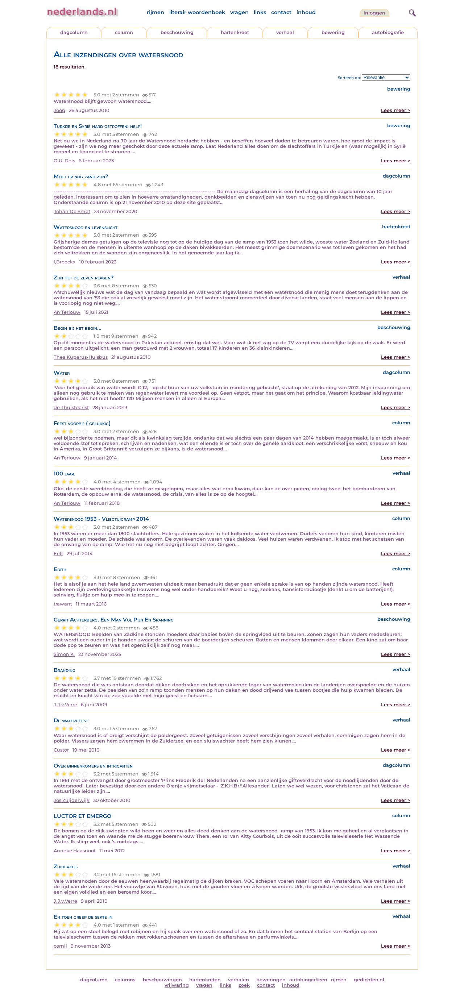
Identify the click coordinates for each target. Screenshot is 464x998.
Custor (61, 750)
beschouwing (177, 32)
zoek (244, 985)
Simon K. (64, 654)
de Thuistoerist (71, 407)
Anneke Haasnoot (75, 850)
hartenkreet (235, 32)
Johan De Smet (72, 211)
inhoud (306, 12)
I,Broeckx (64, 262)
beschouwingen (162, 979)
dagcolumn (74, 32)
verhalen (238, 979)
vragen (239, 12)
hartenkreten (205, 979)
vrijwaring (177, 985)
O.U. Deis (64, 160)
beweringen (271, 979)
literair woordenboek (197, 12)
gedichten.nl (369, 979)
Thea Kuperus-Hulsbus (81, 357)
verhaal (285, 32)
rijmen (155, 12)
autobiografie (388, 32)
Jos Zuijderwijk (72, 800)
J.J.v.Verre (65, 704)
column (124, 32)
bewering (333, 32)
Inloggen (374, 13)
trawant (63, 604)
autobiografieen (308, 979)
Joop (59, 110)
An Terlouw (67, 312)
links (260, 12)
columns (125, 979)
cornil (60, 946)
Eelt (58, 553)
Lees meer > (395, 110)
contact (281, 12)
